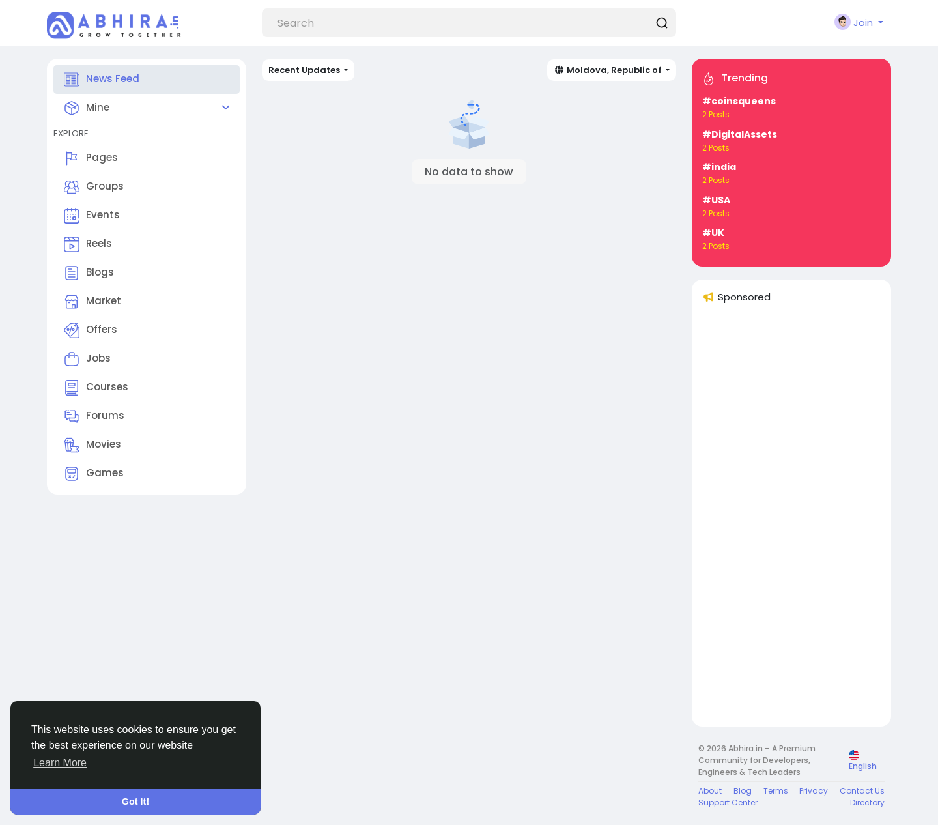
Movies (92, 445)
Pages (91, 158)
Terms (775, 790)
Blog (742, 790)
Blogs (89, 273)
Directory (867, 802)
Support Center (728, 802)
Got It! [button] (135, 801)
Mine (86, 108)
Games (94, 474)
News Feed (101, 79)
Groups (94, 187)
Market (92, 302)
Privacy (813, 790)
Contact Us (862, 790)
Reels (88, 244)
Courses (96, 388)
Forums (94, 416)
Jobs (87, 359)
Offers (90, 330)
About (710, 790)
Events (92, 216)
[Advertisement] (791, 520)
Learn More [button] (60, 762)
